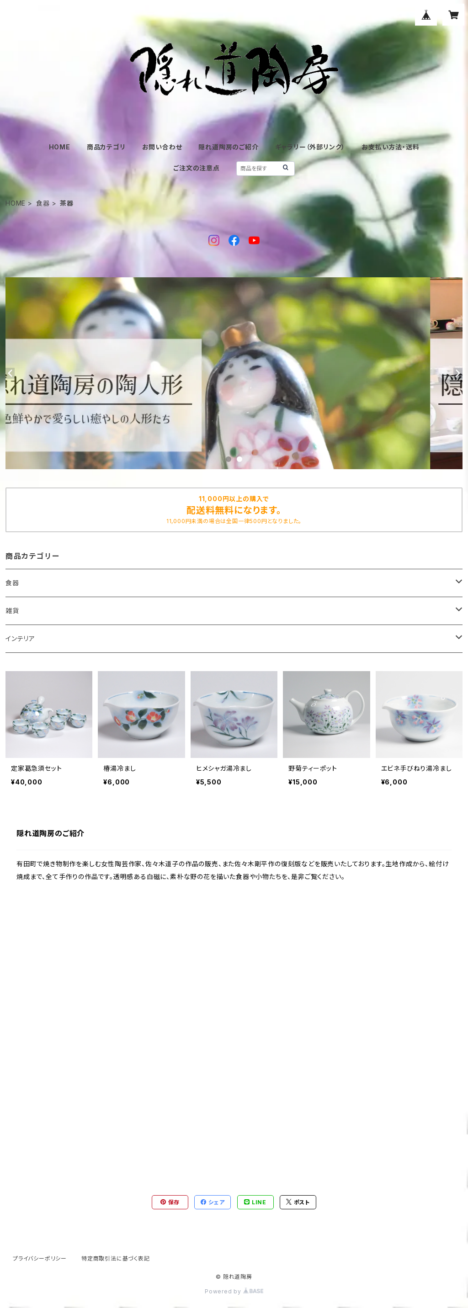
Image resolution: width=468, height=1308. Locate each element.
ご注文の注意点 (196, 168)
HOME (59, 147)
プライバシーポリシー (40, 1258)
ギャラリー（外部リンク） (310, 147)
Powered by (234, 1291)
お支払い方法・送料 (390, 147)
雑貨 (12, 610)
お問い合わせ (162, 147)
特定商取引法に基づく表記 (115, 1258)
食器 (43, 203)
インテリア (20, 638)
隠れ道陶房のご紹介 (228, 147)
